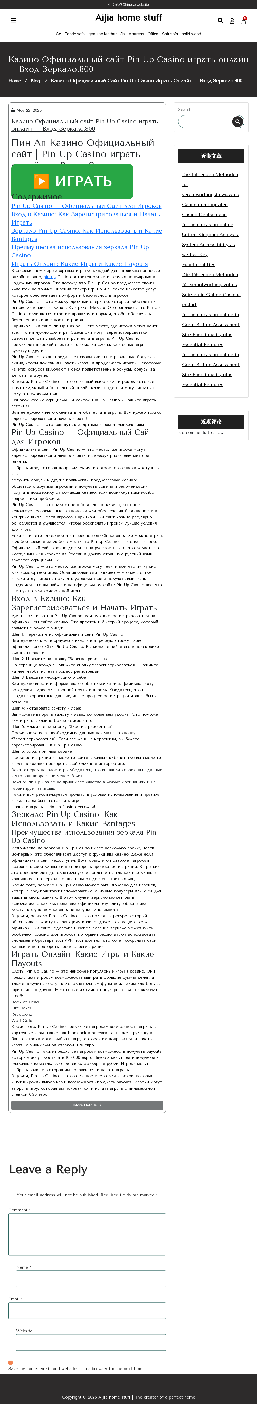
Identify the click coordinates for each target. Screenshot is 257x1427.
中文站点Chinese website (128, 5)
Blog (35, 87)
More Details (87, 1128)
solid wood (191, 40)
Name (23, 1388)
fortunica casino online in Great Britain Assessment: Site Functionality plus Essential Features (211, 336)
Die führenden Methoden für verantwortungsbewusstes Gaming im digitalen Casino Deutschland (210, 201)
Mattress (136, 40)
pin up (50, 299)
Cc (58, 40)
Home (14, 87)
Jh (122, 40)
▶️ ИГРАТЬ (72, 188)
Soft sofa (170, 40)
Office (153, 40)
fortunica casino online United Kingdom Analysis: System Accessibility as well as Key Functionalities (210, 251)
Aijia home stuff (128, 20)
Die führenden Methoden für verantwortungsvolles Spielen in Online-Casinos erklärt (211, 296)
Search (185, 115)
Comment (19, 1330)
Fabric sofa (74, 40)
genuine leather (102, 40)
